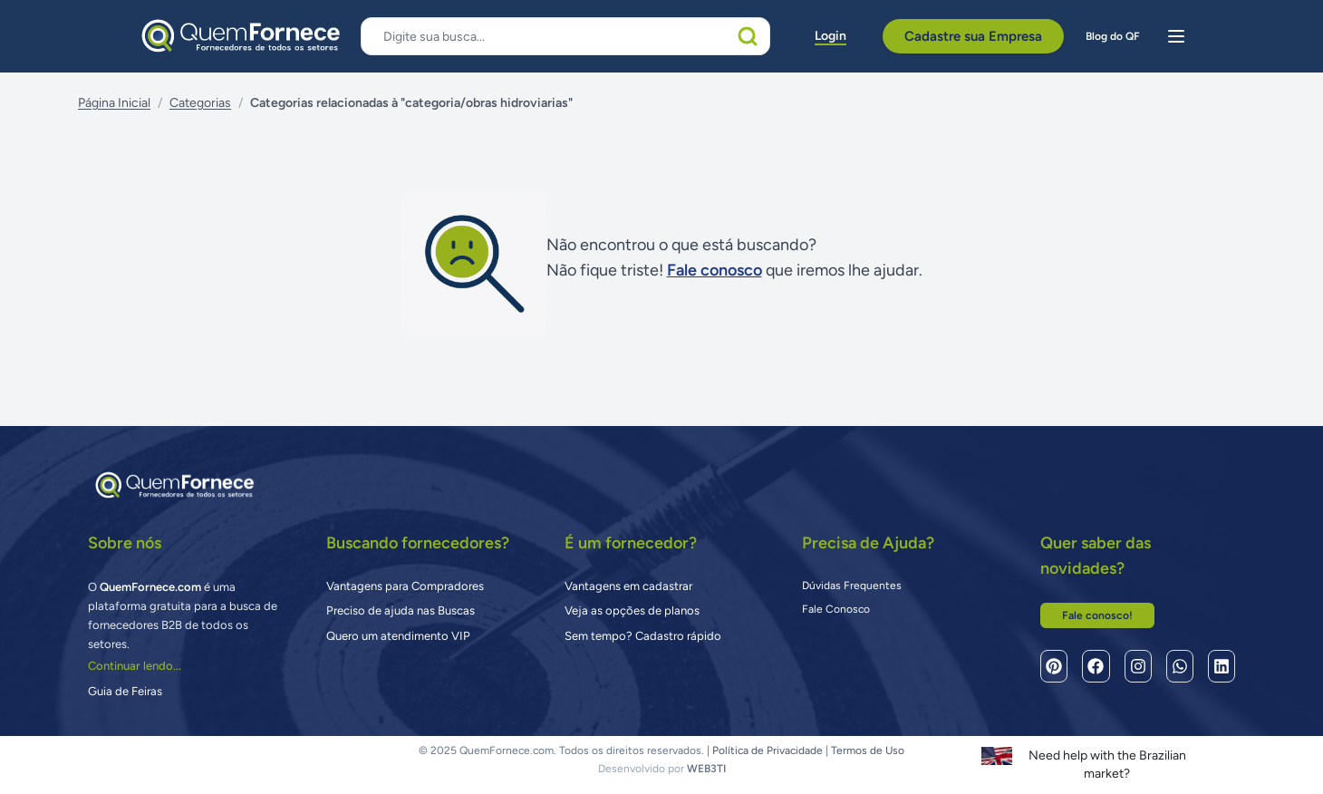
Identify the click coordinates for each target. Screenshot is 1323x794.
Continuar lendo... (134, 666)
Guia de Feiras (125, 691)
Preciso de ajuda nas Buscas (400, 610)
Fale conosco (714, 270)
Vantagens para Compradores (405, 586)
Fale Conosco (836, 609)
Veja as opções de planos (632, 610)
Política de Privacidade (767, 750)
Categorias (200, 103)
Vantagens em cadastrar (628, 586)
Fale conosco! (1097, 615)
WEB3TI (706, 768)
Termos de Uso (867, 750)
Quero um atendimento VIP (398, 636)
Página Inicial (114, 103)
